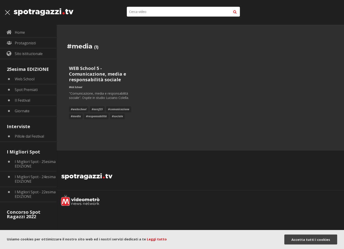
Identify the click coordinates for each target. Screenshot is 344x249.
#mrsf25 (97, 109)
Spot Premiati (26, 89)
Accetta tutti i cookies (310, 239)
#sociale (117, 116)
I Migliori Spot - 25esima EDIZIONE (35, 164)
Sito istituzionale (29, 53)
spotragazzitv (44, 10)
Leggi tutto (157, 239)
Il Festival (22, 100)
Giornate (22, 110)
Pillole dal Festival (29, 136)
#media (76, 116)
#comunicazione (118, 109)
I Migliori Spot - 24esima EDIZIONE (35, 179)
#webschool (78, 109)
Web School (24, 79)
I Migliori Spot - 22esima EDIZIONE (35, 194)
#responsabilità (96, 116)
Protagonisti (25, 43)
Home (20, 32)
